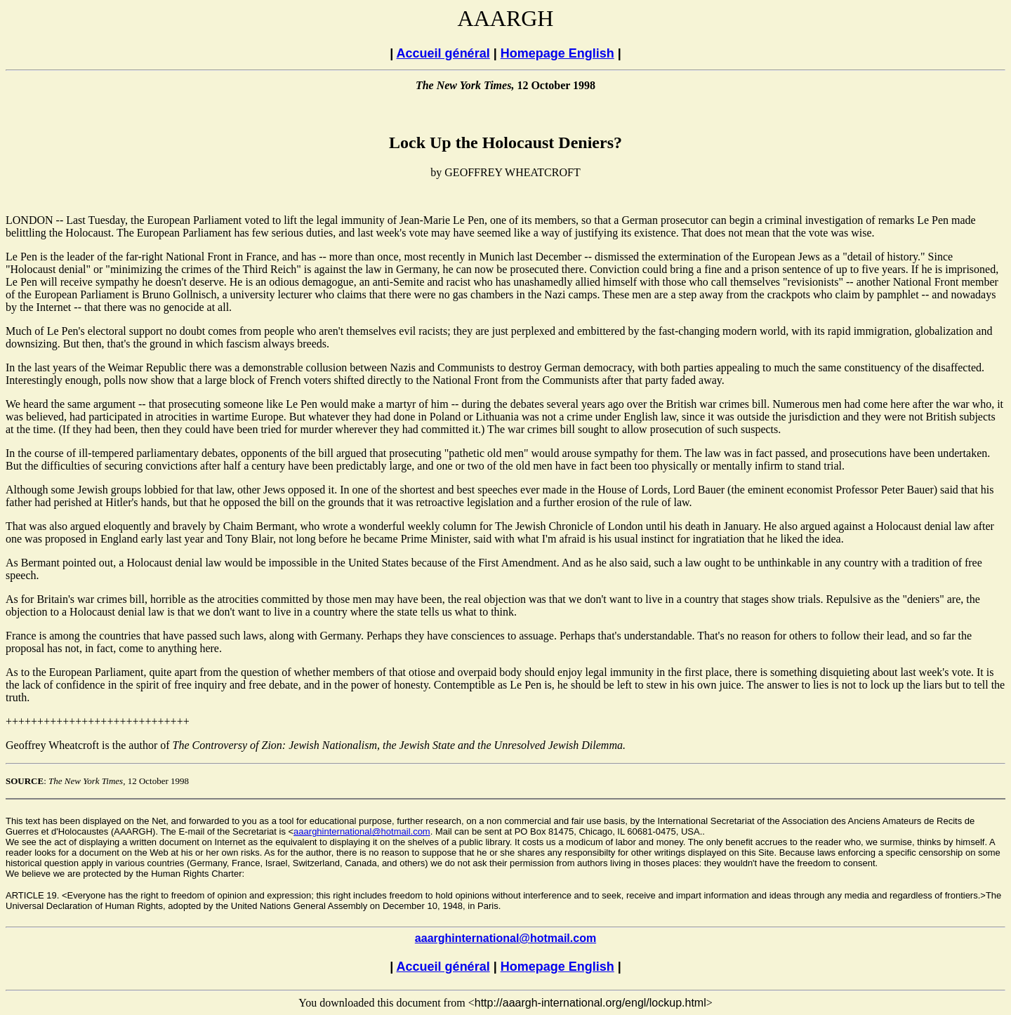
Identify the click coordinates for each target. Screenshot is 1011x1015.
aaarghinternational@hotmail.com (361, 831)
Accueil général (443, 53)
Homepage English (557, 53)
